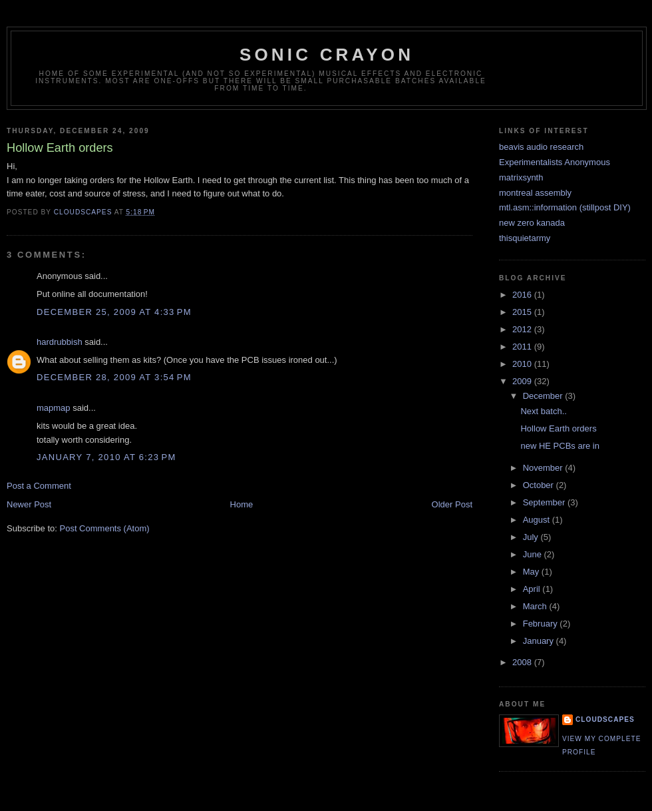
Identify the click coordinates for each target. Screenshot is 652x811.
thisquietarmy (524, 238)
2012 (523, 329)
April (533, 589)
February (541, 624)
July (532, 537)
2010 (523, 364)
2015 (523, 312)
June (533, 554)
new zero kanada (532, 223)
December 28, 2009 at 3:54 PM (114, 377)
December (544, 396)
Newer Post (29, 504)
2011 (523, 347)
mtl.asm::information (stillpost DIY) (565, 207)
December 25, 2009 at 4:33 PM (114, 312)
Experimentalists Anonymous (554, 162)
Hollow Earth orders (558, 428)
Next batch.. (543, 411)
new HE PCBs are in (559, 446)
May (532, 572)
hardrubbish (59, 342)
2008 (523, 662)
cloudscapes (605, 719)
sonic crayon (327, 55)
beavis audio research (541, 147)
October (539, 485)
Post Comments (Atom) (105, 528)
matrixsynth (521, 177)
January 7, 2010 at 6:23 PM (106, 457)
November (544, 468)
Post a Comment (39, 486)
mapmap (54, 408)
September (545, 502)
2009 (523, 381)
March (536, 606)
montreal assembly (535, 193)
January (539, 641)
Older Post (452, 504)
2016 (523, 295)
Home (241, 504)
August (537, 520)
